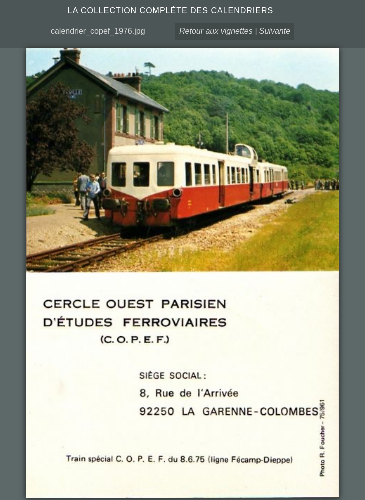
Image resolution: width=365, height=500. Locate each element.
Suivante (274, 31)
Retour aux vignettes (216, 31)
